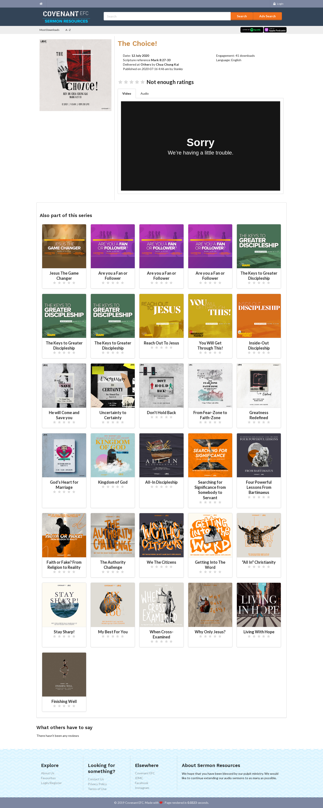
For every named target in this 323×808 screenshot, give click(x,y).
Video (126, 93)
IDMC (139, 778)
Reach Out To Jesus (161, 342)
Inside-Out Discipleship (259, 345)
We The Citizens (161, 562)
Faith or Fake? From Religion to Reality (64, 565)
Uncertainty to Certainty (112, 415)
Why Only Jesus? (210, 631)
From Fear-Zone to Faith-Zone (210, 415)
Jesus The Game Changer (64, 276)
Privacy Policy (97, 784)
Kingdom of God (113, 482)
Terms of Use (97, 789)
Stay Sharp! (64, 631)
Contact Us (96, 779)
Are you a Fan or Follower (112, 276)
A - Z (68, 29)
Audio (145, 93)
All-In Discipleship (161, 482)
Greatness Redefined (258, 415)
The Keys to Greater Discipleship (258, 276)
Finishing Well (64, 701)
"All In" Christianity (259, 562)
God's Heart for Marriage (64, 485)
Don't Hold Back (161, 412)
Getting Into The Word (210, 565)
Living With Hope (259, 631)
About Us (47, 773)
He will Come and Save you (64, 415)
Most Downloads (49, 29)
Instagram (142, 788)
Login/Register (51, 783)
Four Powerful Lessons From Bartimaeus (259, 487)
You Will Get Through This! (210, 345)
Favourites (48, 778)
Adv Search (267, 16)
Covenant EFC (145, 773)
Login (278, 3)
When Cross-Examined (161, 634)
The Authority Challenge (113, 565)
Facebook (141, 783)
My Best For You (113, 631)
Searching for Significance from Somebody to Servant (210, 490)
